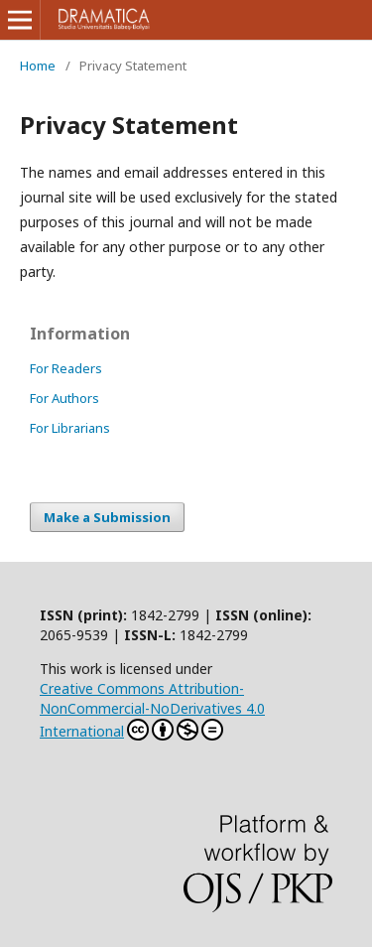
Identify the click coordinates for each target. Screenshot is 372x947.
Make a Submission (107, 517)
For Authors (64, 398)
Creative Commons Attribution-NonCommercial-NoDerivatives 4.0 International (152, 710)
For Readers (66, 368)
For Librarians (70, 428)
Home (38, 65)
